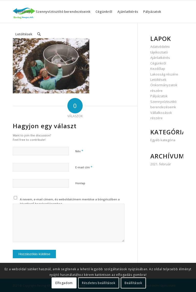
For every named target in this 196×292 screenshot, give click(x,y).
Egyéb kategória (162, 140)
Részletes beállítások (98, 283)
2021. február (160, 164)
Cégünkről (158, 63)
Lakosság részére (164, 74)
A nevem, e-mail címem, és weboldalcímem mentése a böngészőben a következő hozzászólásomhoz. (70, 201)
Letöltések (158, 79)
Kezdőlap (157, 68)
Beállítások (133, 283)
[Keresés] (39, 34)
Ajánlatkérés (160, 57)
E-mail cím (83, 167)
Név (79, 151)
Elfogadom (63, 283)
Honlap (80, 183)
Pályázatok (159, 96)
